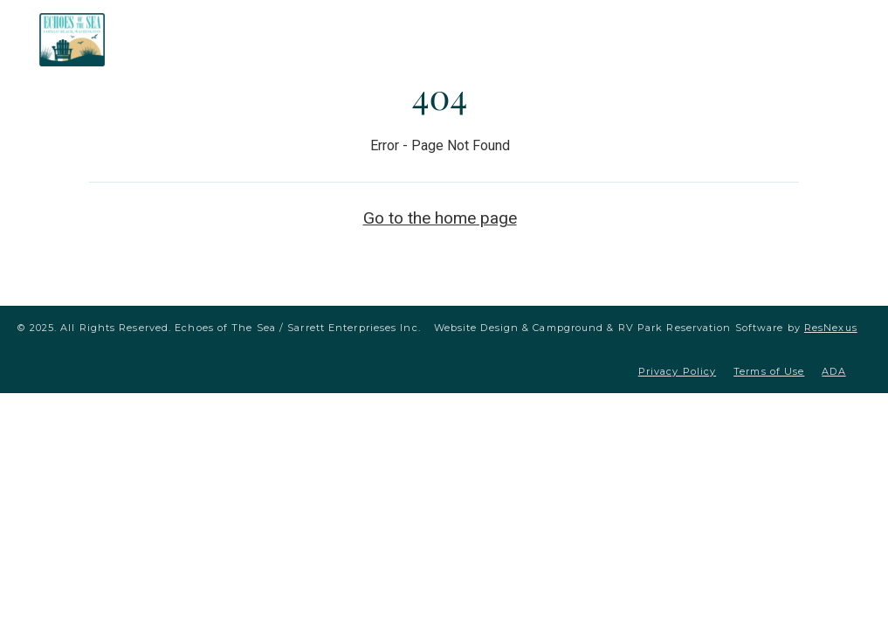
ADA (833, 371)
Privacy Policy (677, 371)
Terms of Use (768, 371)
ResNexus (830, 327)
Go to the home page (440, 218)
